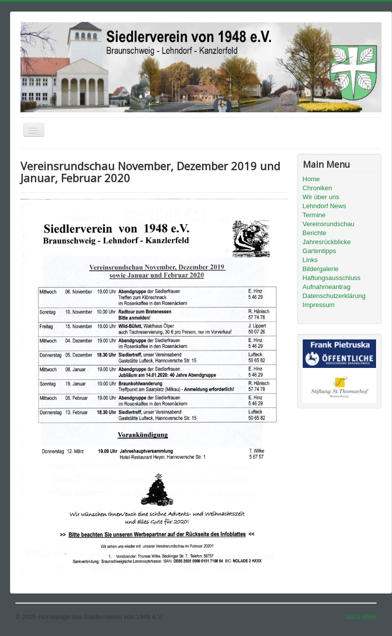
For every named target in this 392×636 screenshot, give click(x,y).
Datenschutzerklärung (334, 296)
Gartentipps (319, 251)
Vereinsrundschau (329, 224)
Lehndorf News (324, 206)
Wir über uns (321, 197)
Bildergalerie (321, 269)
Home (311, 179)
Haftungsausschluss (332, 278)
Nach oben (361, 617)
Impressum (319, 305)
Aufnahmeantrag (327, 287)
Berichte (315, 233)
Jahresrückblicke (327, 242)
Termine (314, 215)
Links (310, 260)
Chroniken (317, 188)
